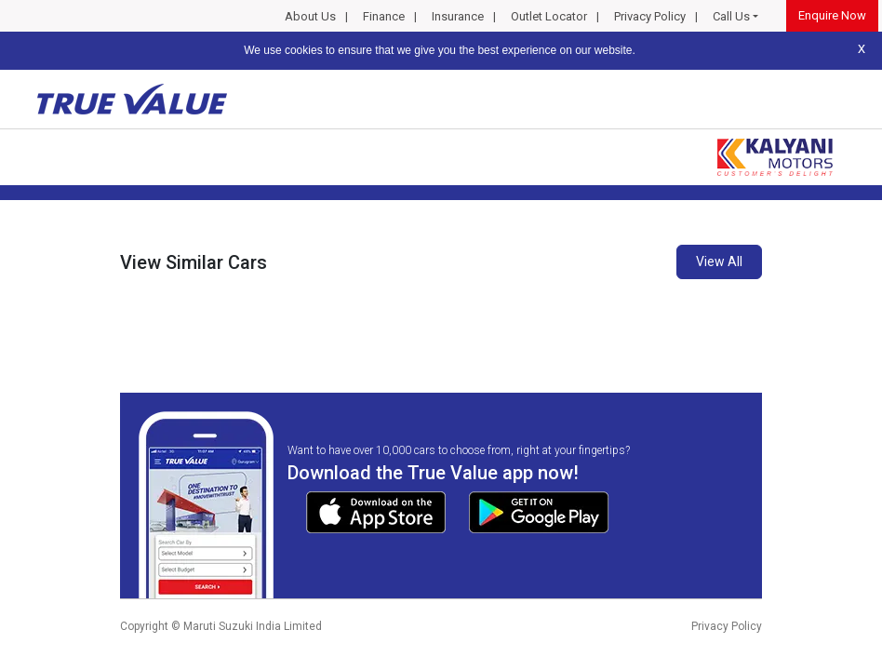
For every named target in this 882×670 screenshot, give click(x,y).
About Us (310, 16)
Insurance (458, 16)
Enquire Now (832, 15)
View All (719, 261)
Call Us (731, 16)
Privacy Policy (650, 16)
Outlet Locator (549, 16)
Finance (384, 16)
